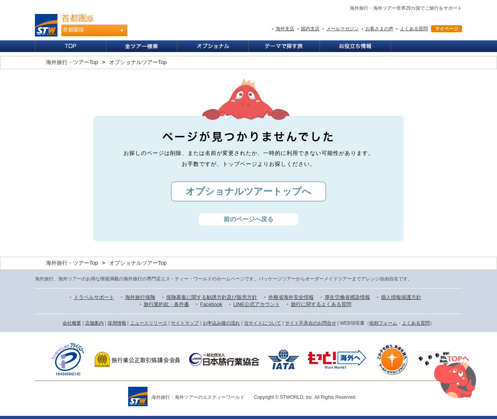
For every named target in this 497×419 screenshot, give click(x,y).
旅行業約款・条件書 (166, 304)
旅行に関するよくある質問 (321, 304)
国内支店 (310, 28)
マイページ (446, 28)
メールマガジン (342, 28)
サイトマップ (185, 323)
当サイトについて (262, 323)
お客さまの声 (379, 28)
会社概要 (72, 323)
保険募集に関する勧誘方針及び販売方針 (211, 297)
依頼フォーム (383, 323)
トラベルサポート (94, 297)
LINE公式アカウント (256, 304)
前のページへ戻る (248, 219)
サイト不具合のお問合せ (310, 323)
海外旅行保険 (140, 297)
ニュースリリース (148, 323)
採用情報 (117, 323)
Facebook (211, 304)
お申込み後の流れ (221, 323)
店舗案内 (94, 323)
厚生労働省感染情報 (347, 297)
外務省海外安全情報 (291, 297)
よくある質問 (414, 28)
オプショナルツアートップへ (248, 191)
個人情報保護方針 (401, 297)
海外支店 (285, 28)
